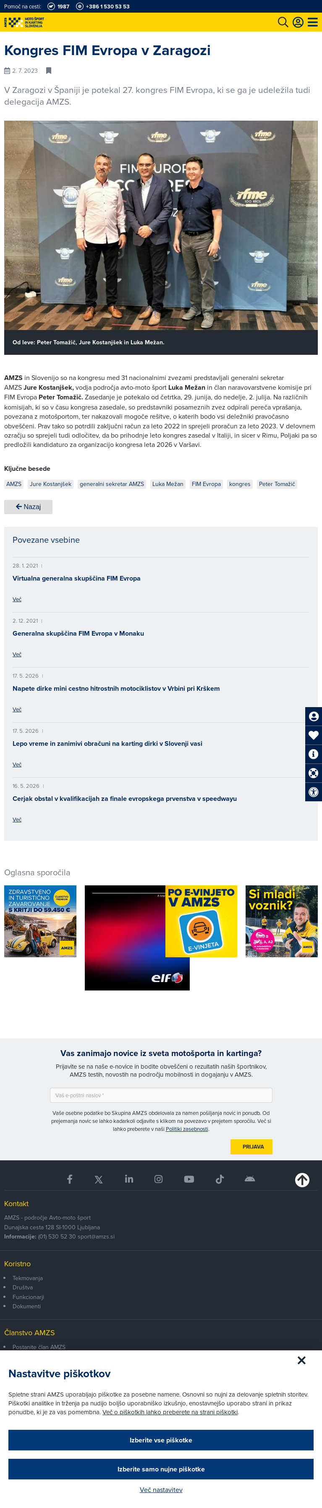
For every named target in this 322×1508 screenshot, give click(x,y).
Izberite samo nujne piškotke (161, 1469)
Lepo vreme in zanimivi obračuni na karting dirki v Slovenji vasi (107, 743)
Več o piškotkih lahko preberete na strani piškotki (170, 1412)
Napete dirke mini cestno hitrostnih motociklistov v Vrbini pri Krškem (116, 688)
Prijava (253, 1147)
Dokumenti (27, 1306)
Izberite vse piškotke (161, 1440)
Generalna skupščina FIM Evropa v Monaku (78, 633)
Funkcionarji (28, 1297)
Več (17, 599)
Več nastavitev (161, 1489)
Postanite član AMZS (39, 1347)
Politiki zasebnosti (187, 1129)
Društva (23, 1287)
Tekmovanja (28, 1278)
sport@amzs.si (96, 1236)
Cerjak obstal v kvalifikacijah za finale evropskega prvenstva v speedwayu (125, 798)
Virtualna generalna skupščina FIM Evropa (77, 578)
